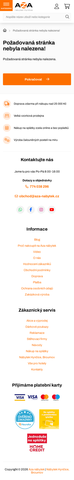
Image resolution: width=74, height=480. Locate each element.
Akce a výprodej (37, 320)
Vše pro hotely (37, 363)
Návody (37, 345)
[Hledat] (67, 17)
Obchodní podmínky (37, 270)
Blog (37, 239)
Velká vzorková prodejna (29, 115)
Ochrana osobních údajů (37, 288)
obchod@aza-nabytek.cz (39, 196)
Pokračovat (33, 79)
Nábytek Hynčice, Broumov (37, 357)
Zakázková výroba (37, 294)
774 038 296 (39, 186)
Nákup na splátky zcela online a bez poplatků (41, 127)
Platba (37, 282)
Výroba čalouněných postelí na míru (36, 139)
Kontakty (37, 369)
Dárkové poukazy (37, 326)
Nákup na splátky (37, 351)
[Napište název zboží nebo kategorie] (37, 17)
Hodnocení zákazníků (37, 264)
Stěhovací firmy (37, 339)
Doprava (37, 276)
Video (37, 251)
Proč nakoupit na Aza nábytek (37, 245)
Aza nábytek (36, 469)
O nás (37, 257)
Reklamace (37, 332)
